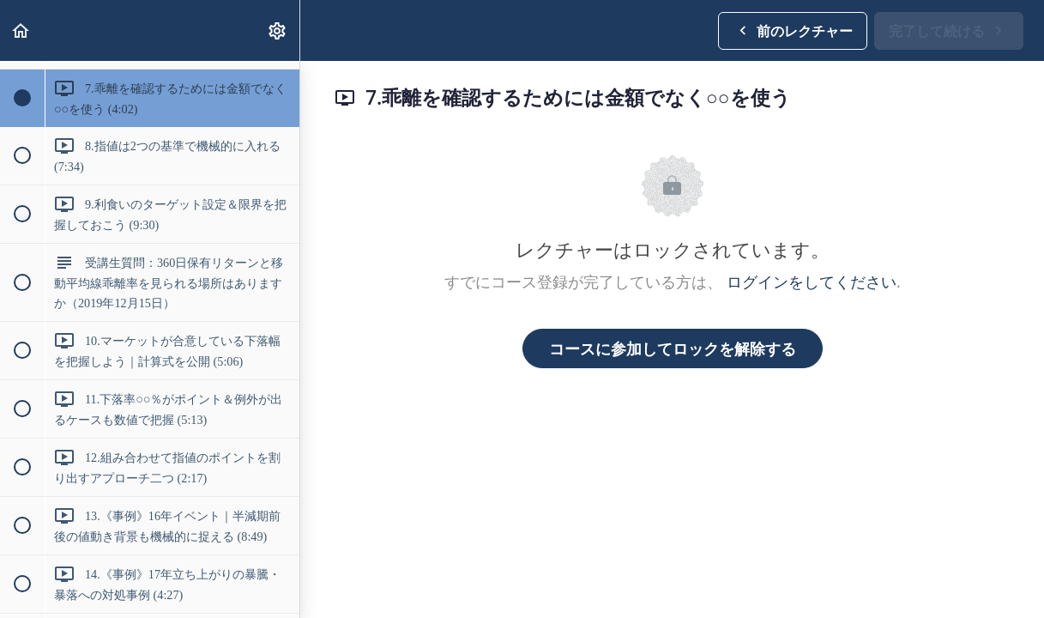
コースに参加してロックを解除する (672, 348)
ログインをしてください (811, 281)
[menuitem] (277, 30)
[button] (21, 30)
